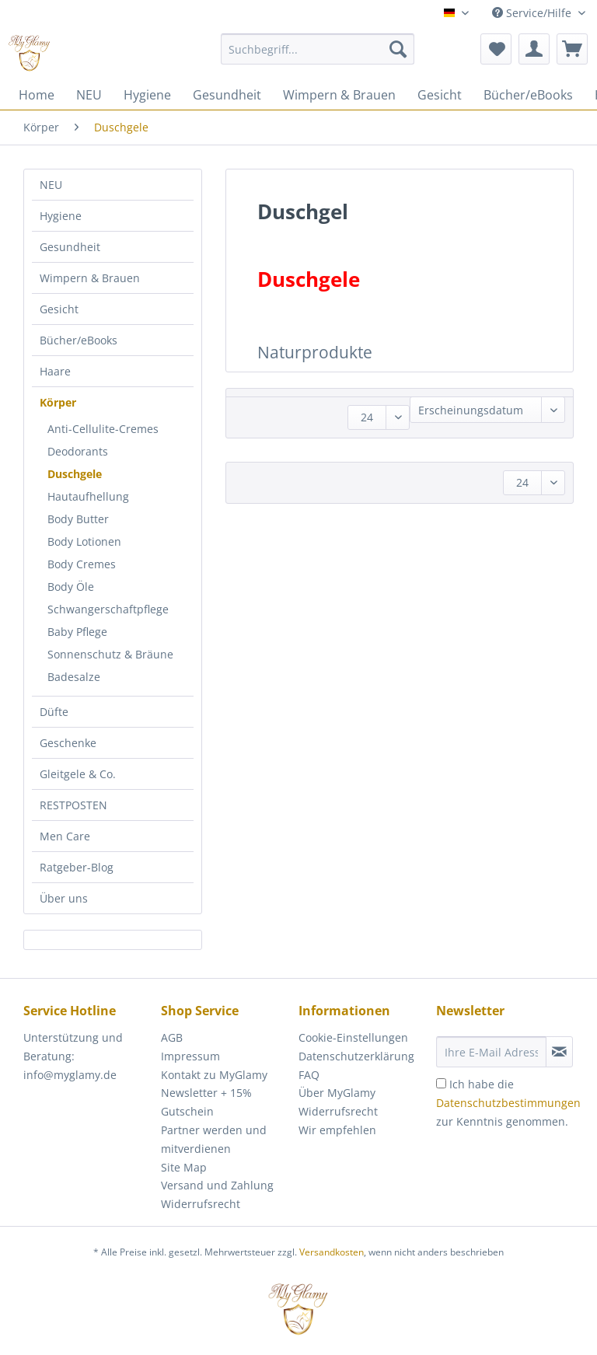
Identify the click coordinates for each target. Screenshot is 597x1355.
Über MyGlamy (336, 1092)
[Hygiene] (147, 95)
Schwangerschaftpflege (108, 609)
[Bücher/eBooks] (528, 95)
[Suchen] (398, 49)
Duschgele (74, 473)
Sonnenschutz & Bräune (110, 654)
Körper (58, 402)
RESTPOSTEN (73, 805)
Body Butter (78, 519)
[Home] (36, 95)
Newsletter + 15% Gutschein (206, 1102)
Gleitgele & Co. (78, 774)
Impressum (190, 1056)
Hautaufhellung (88, 496)
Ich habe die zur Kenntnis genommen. (508, 1103)
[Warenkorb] (572, 49)
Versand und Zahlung (217, 1185)
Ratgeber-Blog (76, 867)
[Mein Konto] (534, 49)
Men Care (65, 836)
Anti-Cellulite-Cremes (103, 428)
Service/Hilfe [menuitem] (533, 12)
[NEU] (89, 95)
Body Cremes (81, 564)
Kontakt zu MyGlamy (214, 1074)
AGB (172, 1037)
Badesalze (73, 676)
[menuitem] (318, 56)
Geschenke (68, 742)
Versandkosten (331, 1252)
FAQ (308, 1074)
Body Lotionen (84, 541)
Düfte (54, 711)
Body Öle (70, 586)
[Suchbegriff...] (318, 49)
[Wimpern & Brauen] (339, 95)
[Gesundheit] (227, 95)
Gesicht (59, 309)
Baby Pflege (77, 631)
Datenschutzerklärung (356, 1056)
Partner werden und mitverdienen (214, 1139)
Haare (55, 371)
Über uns (64, 898)
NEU (51, 184)
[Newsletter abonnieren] (559, 1051)
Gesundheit (70, 246)
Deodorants (77, 451)
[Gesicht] (440, 95)
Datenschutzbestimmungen (508, 1102)
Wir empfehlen (337, 1130)
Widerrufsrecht (200, 1203)
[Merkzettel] (495, 49)
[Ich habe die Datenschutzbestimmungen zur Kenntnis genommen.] (441, 1083)
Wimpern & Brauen (90, 278)
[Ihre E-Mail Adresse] (491, 1051)
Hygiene (61, 215)
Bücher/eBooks (78, 340)
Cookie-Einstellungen (353, 1037)
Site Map (184, 1167)
